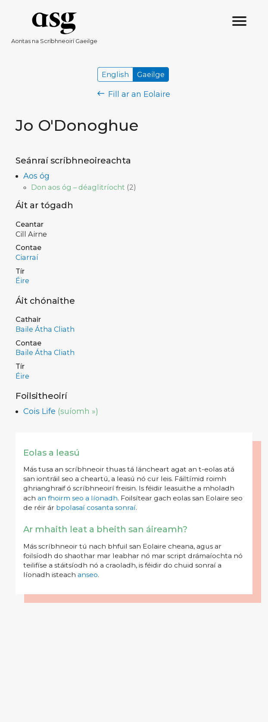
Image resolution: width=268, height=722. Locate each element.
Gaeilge (151, 74)
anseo (88, 575)
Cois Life (39, 411)
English (115, 74)
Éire (22, 280)
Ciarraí (27, 257)
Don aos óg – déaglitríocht (78, 187)
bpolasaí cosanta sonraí (96, 507)
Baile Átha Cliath (45, 329)
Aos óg (36, 176)
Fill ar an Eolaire (133, 94)
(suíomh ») (78, 411)
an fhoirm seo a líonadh (77, 498)
